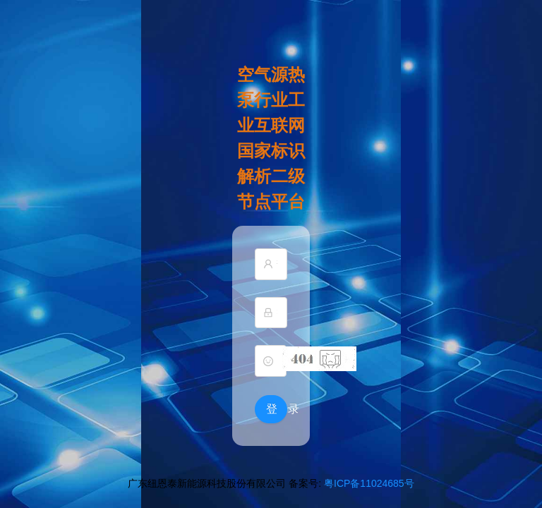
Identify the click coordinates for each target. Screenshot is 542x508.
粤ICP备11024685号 (369, 483)
